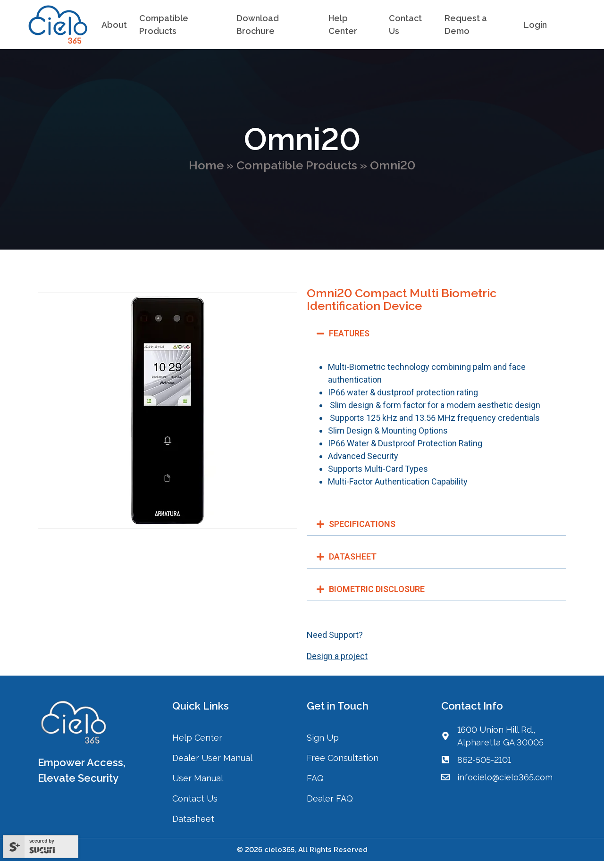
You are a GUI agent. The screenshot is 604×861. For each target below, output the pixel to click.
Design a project (337, 656)
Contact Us (196, 798)
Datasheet (193, 819)
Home (206, 165)
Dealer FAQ (330, 798)
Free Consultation (342, 758)
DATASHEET (353, 556)
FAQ (315, 778)
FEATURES (349, 333)
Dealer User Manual (212, 758)
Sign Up (323, 738)
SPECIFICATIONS (362, 524)
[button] (436, 333)
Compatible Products (296, 165)
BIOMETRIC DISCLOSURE (377, 589)
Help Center (197, 738)
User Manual (197, 778)
